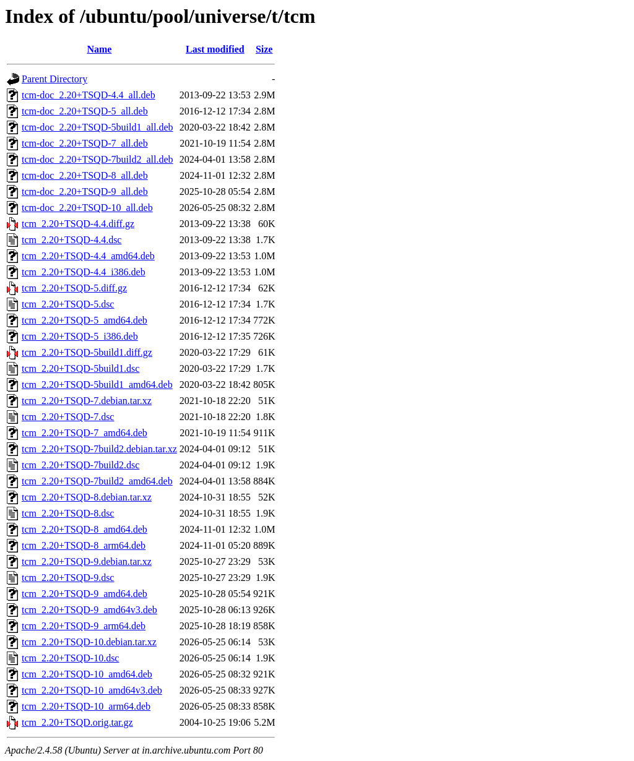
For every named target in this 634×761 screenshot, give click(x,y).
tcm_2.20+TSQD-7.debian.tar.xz (87, 400)
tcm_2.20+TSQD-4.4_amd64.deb (88, 256)
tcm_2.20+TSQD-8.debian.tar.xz (87, 497)
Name (99, 49)
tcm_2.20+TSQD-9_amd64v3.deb (89, 609)
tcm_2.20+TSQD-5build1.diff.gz (87, 352)
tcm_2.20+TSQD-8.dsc (68, 513)
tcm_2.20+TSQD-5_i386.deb (80, 336)
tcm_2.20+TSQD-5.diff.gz (74, 288)
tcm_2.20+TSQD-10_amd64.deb (87, 674)
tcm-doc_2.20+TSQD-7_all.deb (85, 143)
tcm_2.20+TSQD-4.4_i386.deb (83, 272)
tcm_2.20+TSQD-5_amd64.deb (84, 320)
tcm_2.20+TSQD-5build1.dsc (80, 368)
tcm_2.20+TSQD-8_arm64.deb (83, 545)
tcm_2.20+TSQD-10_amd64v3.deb (92, 690)
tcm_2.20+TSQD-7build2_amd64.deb (97, 481)
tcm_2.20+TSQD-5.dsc (68, 304)
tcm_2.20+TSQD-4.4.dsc (71, 239)
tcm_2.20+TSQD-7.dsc (68, 416)
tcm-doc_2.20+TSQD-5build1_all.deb (97, 127)
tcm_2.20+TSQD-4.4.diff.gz (78, 223)
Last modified (215, 49)
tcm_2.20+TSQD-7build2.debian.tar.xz (99, 449)
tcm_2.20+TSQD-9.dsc (68, 577)
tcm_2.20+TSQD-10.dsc (70, 658)
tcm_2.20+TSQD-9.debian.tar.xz (87, 561)
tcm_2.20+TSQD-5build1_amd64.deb (97, 384)
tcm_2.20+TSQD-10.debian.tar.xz (89, 642)
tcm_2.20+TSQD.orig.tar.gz (77, 722)
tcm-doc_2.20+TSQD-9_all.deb (85, 191)
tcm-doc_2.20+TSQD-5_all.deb (85, 111)
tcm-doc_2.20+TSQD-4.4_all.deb (88, 95)
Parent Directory (54, 79)
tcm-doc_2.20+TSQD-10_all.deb (87, 207)
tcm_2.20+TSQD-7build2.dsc (80, 465)
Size (264, 49)
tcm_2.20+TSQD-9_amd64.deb (84, 593)
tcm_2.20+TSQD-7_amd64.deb (84, 433)
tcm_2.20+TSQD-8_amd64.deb (84, 529)
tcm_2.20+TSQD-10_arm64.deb (86, 706)
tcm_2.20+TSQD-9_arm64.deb (83, 626)
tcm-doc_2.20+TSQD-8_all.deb (85, 175)
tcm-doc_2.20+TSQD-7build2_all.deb (97, 159)
